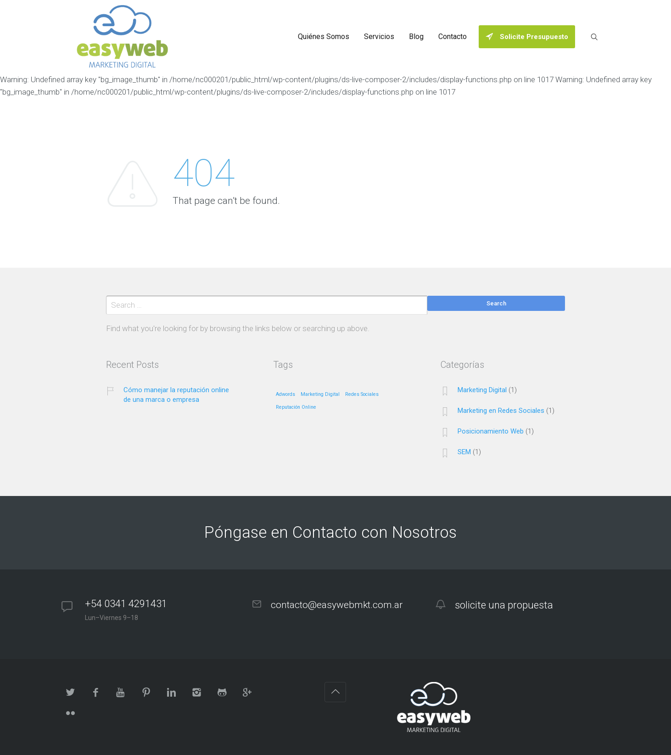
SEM (464, 452)
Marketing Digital (482, 390)
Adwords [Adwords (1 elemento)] (285, 394)
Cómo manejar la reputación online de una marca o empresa (176, 395)
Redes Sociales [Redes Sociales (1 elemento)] (362, 394)
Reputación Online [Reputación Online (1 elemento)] (296, 407)
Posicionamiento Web (491, 431)
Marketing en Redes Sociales (501, 410)
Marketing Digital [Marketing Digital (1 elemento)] (320, 394)
